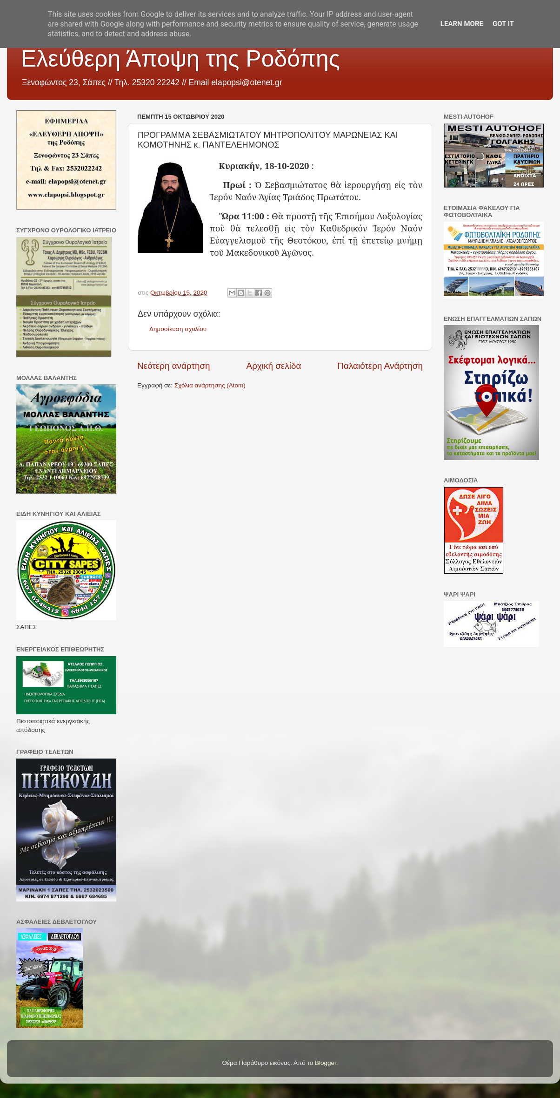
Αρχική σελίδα (274, 366)
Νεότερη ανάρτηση (173, 366)
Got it (503, 24)
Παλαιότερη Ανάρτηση (380, 366)
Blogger (325, 1062)
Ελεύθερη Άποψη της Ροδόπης (180, 59)
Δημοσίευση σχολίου (178, 328)
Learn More (461, 24)
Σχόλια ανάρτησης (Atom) (210, 385)
